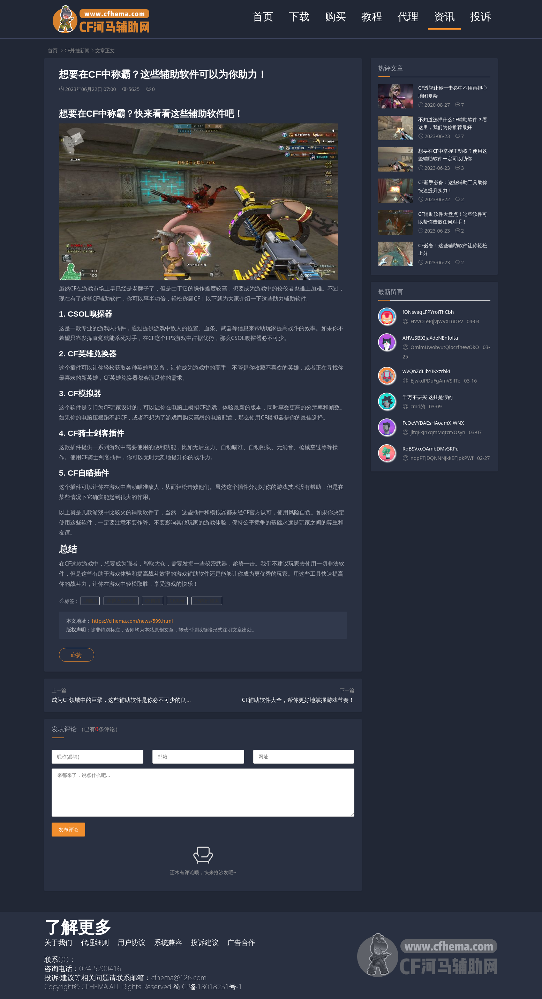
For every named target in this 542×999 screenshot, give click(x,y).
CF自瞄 (152, 601)
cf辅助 (90, 601)
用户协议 (131, 942)
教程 (371, 16)
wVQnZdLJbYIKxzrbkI (426, 371)
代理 (408, 16)
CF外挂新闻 (77, 50)
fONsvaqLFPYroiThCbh (428, 312)
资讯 (444, 16)
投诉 (480, 16)
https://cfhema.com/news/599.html (132, 621)
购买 (335, 16)
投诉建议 (205, 942)
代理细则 (95, 942)
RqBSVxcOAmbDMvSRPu (430, 448)
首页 (263, 16)
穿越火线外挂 (121, 601)
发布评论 (68, 829)
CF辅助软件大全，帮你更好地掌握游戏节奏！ (298, 700)
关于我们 (58, 942)
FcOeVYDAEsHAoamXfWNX (433, 422)
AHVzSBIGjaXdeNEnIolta (430, 337)
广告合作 (241, 942)
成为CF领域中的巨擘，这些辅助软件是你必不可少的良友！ (124, 700)
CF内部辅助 (206, 601)
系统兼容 (168, 942)
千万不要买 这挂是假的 (427, 397)
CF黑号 (177, 601)
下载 (299, 16)
